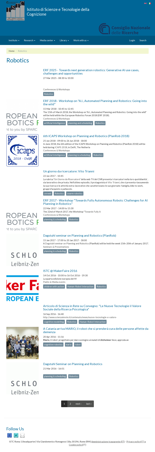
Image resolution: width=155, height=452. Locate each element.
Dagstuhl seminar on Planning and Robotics (67, 243)
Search (143, 40)
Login (132, 40)
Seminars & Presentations (56, 246)
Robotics (48, 94)
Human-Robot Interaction (80, 286)
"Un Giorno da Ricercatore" (67, 179)
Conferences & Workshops (56, 89)
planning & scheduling (79, 155)
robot (78, 344)
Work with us (81, 40)
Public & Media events (54, 282)
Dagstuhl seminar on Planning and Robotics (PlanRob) (79, 235)
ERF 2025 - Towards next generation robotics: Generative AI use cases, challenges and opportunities (91, 71)
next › (78, 403)
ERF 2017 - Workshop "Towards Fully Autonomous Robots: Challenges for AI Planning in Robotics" (95, 201)
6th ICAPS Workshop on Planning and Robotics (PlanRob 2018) (86, 136)
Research (29, 40)
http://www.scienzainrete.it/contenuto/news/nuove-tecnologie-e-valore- (80, 317)
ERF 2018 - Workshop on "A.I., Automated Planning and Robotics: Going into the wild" (95, 102)
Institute (14, 40)
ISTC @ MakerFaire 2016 (60, 271)
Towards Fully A (93, 211)
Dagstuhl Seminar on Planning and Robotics (72, 364)
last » (88, 403)
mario (69, 344)
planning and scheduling (80, 123)
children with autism (54, 286)
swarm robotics (74, 193)
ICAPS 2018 (61, 147)
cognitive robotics (53, 344)
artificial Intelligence (54, 123)
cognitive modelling (54, 321)
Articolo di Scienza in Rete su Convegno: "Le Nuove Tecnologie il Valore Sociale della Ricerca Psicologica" (92, 307)
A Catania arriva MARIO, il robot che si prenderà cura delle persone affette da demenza (95, 330)
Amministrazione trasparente (105, 441)
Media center (47, 40)
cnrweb (47, 193)
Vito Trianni (114, 182)
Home (12, 51)
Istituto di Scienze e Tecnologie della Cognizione (58, 12)
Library (64, 40)
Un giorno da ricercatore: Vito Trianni (68, 171)
